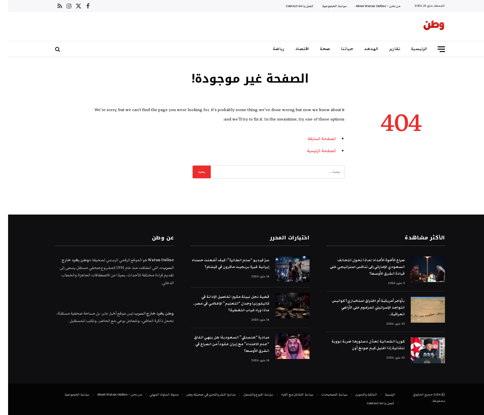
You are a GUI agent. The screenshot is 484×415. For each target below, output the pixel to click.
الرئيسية (411, 49)
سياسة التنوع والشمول (250, 394)
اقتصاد (294, 49)
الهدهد (363, 49)
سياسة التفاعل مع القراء (289, 394)
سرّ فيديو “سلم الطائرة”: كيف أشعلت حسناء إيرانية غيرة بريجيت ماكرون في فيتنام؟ (222, 263)
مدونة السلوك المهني (156, 394)
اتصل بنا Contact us (291, 6)
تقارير (386, 49)
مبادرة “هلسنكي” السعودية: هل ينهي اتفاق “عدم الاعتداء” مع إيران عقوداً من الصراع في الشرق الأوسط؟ (223, 344)
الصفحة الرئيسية (313, 150)
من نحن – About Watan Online (370, 6)
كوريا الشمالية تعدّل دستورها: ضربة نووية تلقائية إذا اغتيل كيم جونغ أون (360, 344)
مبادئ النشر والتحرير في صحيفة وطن (203, 394)
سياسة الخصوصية (326, 6)
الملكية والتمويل (358, 394)
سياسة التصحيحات (326, 394)
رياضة (270, 49)
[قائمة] (433, 49)
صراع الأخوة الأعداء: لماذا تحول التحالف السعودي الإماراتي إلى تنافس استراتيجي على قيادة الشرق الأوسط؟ (359, 266)
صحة (317, 49)
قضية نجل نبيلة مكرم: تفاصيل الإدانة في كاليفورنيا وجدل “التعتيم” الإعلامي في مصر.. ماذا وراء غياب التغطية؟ (223, 303)
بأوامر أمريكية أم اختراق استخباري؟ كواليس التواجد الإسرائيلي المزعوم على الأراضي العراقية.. (360, 307)
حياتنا (339, 49)
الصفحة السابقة (313, 138)
